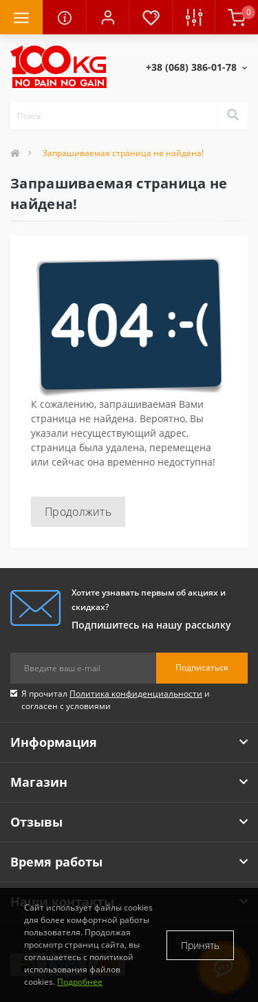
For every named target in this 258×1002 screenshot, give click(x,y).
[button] (107, 17)
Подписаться (201, 667)
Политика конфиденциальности (135, 693)
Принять (200, 945)
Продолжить (78, 511)
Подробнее (80, 982)
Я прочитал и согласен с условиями (115, 700)
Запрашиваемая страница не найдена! (123, 153)
